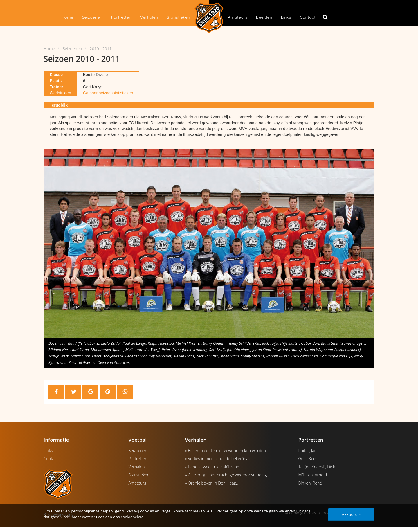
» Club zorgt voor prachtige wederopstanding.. (227, 475)
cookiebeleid (132, 516)
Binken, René (310, 483)
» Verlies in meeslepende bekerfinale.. (219, 458)
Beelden (264, 17)
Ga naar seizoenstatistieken (108, 93)
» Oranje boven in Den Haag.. (211, 483)
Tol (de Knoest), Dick (316, 467)
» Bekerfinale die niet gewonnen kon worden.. (226, 450)
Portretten (121, 17)
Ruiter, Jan (307, 450)
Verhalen (149, 17)
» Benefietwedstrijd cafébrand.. (213, 467)
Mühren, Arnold (312, 475)
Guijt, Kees (308, 458)
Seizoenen (92, 17)
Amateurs (237, 17)
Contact (308, 17)
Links (286, 17)
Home (67, 17)
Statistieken (178, 17)
